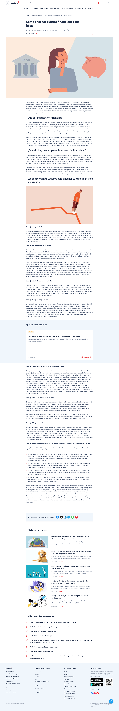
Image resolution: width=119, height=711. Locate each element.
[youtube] (97, 693)
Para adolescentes (69, 694)
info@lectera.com (39, 688)
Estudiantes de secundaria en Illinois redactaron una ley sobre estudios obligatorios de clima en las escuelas (70, 538)
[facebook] (57, 517)
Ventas (66, 674)
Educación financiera (70, 686)
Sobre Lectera (10, 672)
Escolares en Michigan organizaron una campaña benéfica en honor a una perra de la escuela (71, 552)
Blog (36, 679)
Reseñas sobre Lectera (12, 676)
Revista (37, 674)
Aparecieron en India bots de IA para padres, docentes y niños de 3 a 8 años (70, 567)
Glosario (37, 677)
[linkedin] (65, 517)
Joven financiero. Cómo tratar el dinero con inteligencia (51, 143)
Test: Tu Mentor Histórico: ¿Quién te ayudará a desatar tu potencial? (54, 622)
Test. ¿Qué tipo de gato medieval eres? (43, 631)
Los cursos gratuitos (70, 698)
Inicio (26, 8)
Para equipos (9, 681)
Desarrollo (67, 689)
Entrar (110, 3)
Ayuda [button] (38, 692)
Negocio (66, 679)
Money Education (69, 696)
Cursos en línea (39, 672)
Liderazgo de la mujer (70, 691)
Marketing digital (80, 8)
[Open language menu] (101, 3)
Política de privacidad (11, 692)
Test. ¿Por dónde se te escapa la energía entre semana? (49, 627)
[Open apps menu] (7, 3)
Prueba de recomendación (42, 682)
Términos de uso (9, 688)
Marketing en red (67, 8)
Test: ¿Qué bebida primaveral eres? (42, 651)
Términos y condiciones (11, 690)
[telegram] (68, 517)
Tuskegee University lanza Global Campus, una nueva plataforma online (69, 597)
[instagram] (94, 693)
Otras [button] (90, 8)
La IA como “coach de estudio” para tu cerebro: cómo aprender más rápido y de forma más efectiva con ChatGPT (61, 657)
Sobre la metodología (12, 674)
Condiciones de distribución (12, 694)
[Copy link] (76, 517)
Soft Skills (67, 684)
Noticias (35, 8)
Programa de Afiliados (12, 679)
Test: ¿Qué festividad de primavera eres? (44, 647)
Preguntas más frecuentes (13, 684)
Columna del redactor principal (50, 8)
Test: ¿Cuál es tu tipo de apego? (41, 636)
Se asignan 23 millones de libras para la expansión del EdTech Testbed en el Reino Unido (69, 582)
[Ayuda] (111, 701)
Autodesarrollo (37, 15)
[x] (61, 517)
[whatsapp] (72, 517)
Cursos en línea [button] (29, 3)
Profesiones (67, 672)
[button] (92, 34)
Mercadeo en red (69, 682)
